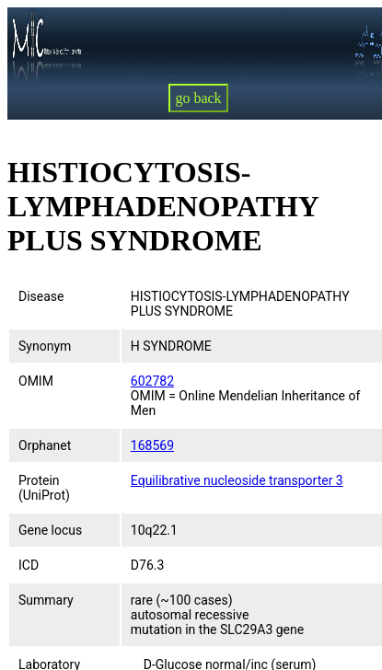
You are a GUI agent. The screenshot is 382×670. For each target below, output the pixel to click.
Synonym (44, 346)
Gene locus (50, 530)
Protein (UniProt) (44, 487)
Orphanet (44, 445)
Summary (46, 600)
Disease (41, 296)
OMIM (35, 381)
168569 (152, 445)
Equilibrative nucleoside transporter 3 (237, 480)
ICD (28, 565)
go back (198, 98)
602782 (152, 381)
